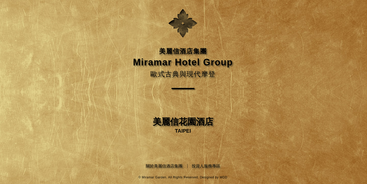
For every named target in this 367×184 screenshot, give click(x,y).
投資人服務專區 (206, 166)
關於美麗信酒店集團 (164, 166)
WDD (223, 177)
